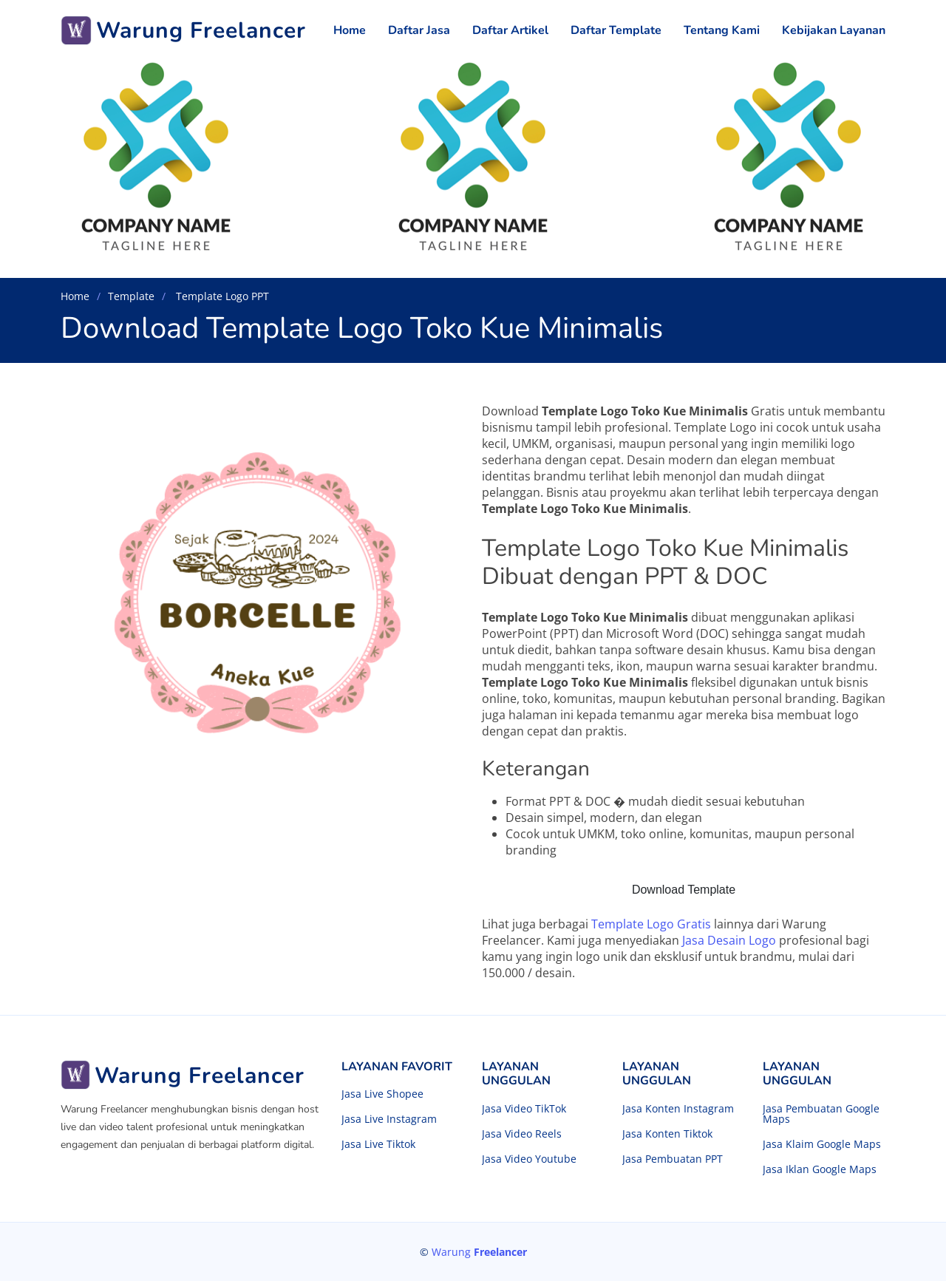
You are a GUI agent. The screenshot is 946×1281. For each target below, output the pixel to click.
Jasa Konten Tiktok (667, 1134)
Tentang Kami (722, 30)
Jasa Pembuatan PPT (672, 1159)
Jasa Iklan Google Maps (820, 1169)
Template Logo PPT (221, 296)
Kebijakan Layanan (833, 30)
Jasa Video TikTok (524, 1109)
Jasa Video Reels (522, 1134)
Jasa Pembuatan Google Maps (821, 1114)
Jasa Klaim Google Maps (822, 1144)
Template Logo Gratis (651, 924)
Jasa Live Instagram (389, 1119)
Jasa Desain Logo (729, 940)
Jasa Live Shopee (382, 1094)
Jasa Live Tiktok (378, 1144)
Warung (479, 1252)
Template (131, 296)
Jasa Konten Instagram (678, 1109)
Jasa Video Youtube (529, 1159)
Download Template (683, 889)
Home (349, 30)
